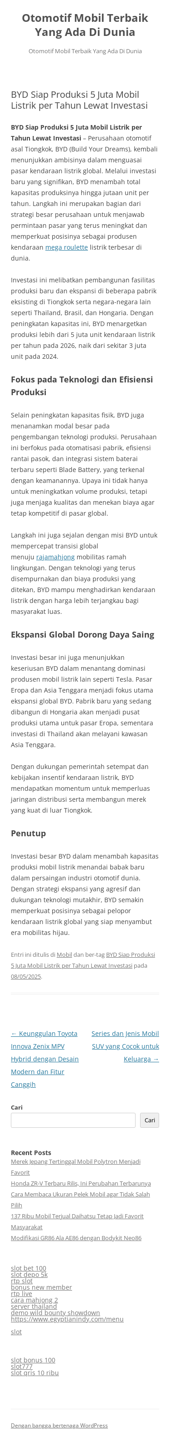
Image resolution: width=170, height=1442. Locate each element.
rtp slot (22, 1280)
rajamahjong (55, 557)
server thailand (34, 1306)
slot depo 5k (29, 1274)
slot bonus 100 (33, 1360)
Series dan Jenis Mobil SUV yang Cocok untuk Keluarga (125, 1046)
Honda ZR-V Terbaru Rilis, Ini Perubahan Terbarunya (81, 1183)
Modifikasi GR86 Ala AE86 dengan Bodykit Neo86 (76, 1238)
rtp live (21, 1293)
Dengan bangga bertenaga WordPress (59, 1425)
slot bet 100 (28, 1268)
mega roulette (66, 247)
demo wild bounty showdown (55, 1312)
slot (16, 1331)
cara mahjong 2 (34, 1300)
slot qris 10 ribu (35, 1372)
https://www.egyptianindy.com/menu (67, 1319)
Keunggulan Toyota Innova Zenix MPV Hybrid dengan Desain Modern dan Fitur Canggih (45, 1059)
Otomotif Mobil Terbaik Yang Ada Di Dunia (85, 25)
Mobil (64, 954)
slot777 (22, 1366)
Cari (17, 1107)
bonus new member (41, 1287)
